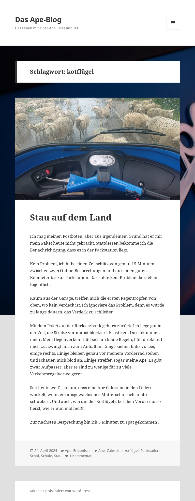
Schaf (34, 455)
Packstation (150, 450)
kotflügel (131, 450)
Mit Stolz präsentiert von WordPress (60, 490)
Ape (68, 450)
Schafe (46, 455)
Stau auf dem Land (71, 217)
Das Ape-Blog (38, 19)
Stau (57, 455)
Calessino (114, 450)
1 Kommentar (80, 455)
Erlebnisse (81, 450)
